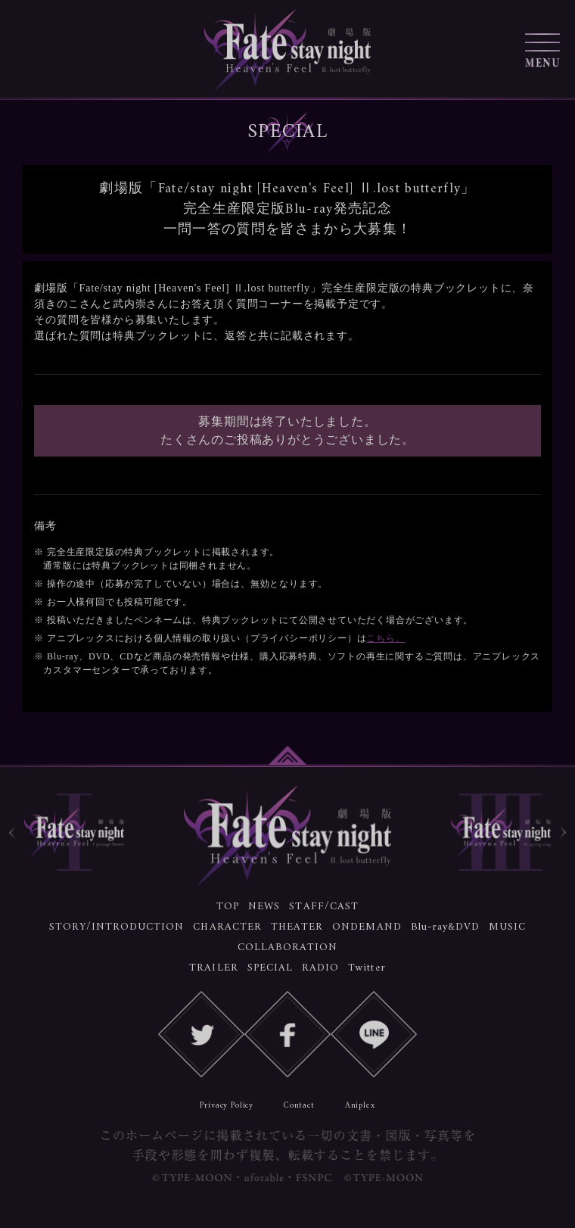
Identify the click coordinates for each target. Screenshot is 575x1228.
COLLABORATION (288, 947)
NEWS (264, 906)
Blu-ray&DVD (445, 927)
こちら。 (385, 638)
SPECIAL (270, 967)
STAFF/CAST (324, 906)
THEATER (297, 927)
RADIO (320, 967)
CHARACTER (227, 927)
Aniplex (360, 1106)
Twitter (366, 967)
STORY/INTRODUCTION (117, 927)
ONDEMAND (366, 927)
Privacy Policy (226, 1106)
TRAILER (213, 967)
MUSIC (507, 927)
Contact (299, 1106)
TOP (227, 906)
